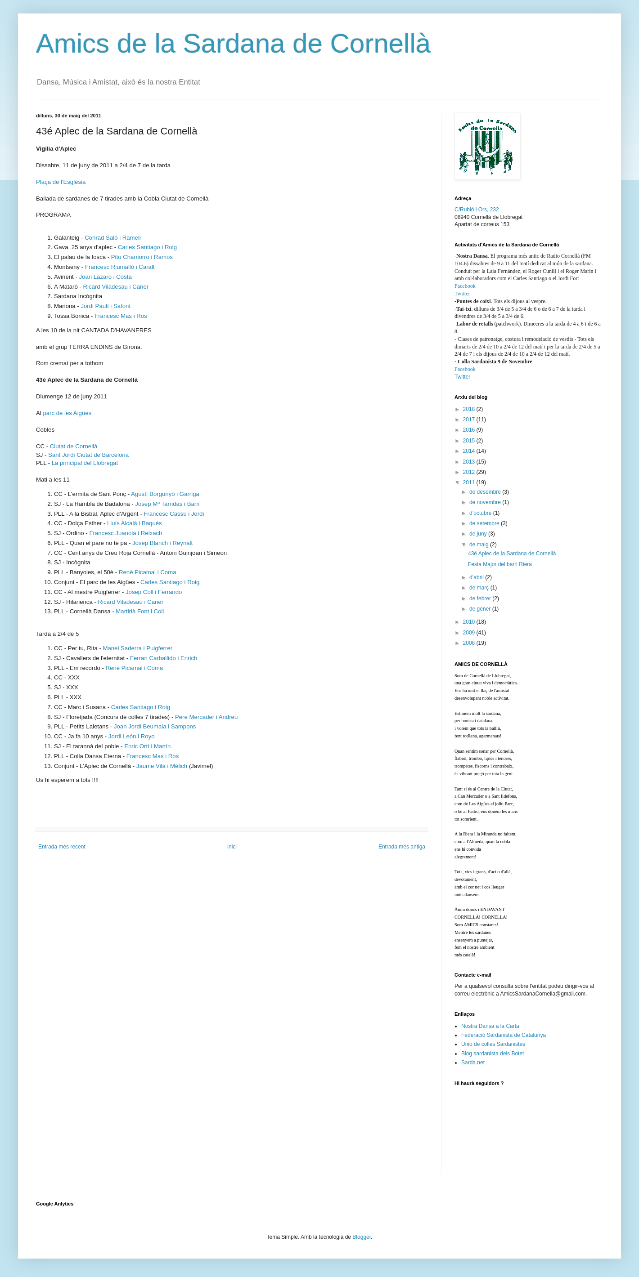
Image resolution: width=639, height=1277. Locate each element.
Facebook (465, 286)
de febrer (480, 598)
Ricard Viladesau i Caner (116, 286)
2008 (470, 643)
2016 (470, 430)
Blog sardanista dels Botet (492, 1053)
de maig (479, 544)
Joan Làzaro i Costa (105, 276)
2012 (470, 472)
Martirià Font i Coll (140, 611)
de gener (480, 609)
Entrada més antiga (401, 847)
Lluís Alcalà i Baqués (134, 523)
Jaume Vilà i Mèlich (161, 766)
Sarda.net (473, 1062)
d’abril (477, 577)
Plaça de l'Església (61, 182)
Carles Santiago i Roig (147, 247)
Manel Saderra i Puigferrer (137, 648)
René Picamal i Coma (134, 668)
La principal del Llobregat (85, 463)
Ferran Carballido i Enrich (164, 658)
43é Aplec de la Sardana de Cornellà (512, 553)
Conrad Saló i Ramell (113, 237)
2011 (470, 482)
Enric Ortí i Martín (147, 746)
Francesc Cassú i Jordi (174, 513)
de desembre (485, 492)
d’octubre (481, 513)
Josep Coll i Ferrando (154, 592)
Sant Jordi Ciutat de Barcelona (88, 454)
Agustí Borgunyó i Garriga (165, 494)
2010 (470, 622)
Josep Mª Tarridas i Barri (167, 503)
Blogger (361, 1237)
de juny (478, 534)
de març (479, 588)
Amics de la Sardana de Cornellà (233, 43)
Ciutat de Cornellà (74, 446)
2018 (470, 409)
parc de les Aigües (67, 413)
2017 (470, 419)
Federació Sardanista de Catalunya (503, 1035)
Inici (232, 847)
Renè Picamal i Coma (147, 572)
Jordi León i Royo (131, 736)
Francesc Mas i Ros (120, 316)
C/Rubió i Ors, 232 (476, 209)
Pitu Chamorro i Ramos (142, 257)
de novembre (485, 502)
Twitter (462, 293)
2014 (470, 451)
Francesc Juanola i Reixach (125, 533)
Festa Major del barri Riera (500, 564)
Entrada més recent (62, 847)
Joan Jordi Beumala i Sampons (155, 726)
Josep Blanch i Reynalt (162, 543)
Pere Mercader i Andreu (206, 717)
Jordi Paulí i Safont (105, 306)
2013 (470, 462)
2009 (470, 633)
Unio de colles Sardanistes (493, 1044)
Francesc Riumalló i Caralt (120, 266)
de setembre (485, 523)
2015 (470, 441)
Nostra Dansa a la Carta (490, 1026)
